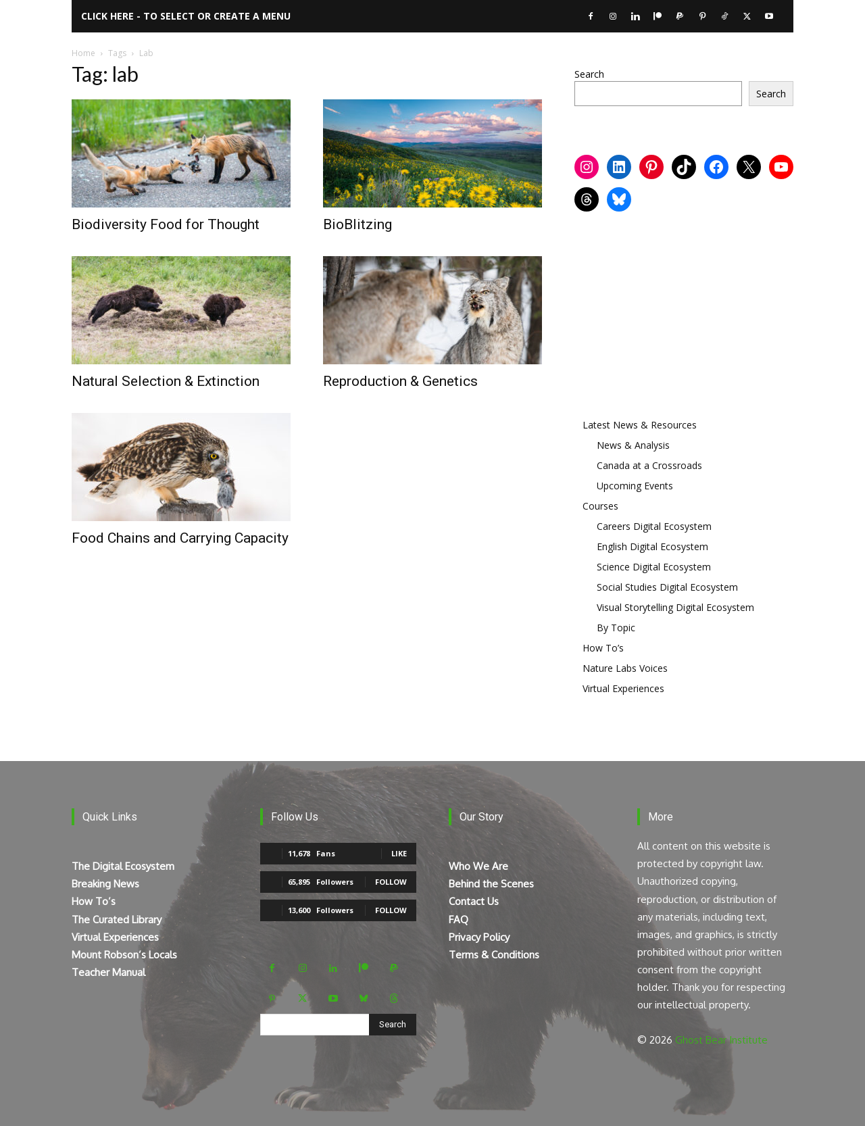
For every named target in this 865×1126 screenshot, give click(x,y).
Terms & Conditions (494, 954)
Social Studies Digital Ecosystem (667, 587)
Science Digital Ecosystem (654, 566)
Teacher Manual (108, 972)
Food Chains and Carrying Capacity (180, 538)
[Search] (392, 1024)
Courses (600, 505)
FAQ (458, 919)
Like (399, 853)
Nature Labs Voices (625, 668)
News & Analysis (633, 445)
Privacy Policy (479, 937)
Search (589, 74)
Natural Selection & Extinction (166, 381)
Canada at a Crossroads (649, 465)
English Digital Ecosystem (652, 546)
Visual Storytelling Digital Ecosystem (675, 607)
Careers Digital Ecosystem (654, 526)
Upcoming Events (635, 485)
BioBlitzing (357, 224)
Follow (391, 882)
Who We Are (478, 866)
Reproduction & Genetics (400, 381)
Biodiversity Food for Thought (166, 224)
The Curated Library (117, 919)
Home (83, 53)
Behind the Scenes (491, 883)
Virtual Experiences (623, 688)
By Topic (616, 627)
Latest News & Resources (640, 424)
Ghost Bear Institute (721, 1039)
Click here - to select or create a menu (186, 15)
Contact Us (474, 901)
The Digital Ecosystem (123, 866)
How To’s (603, 647)
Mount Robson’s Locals (124, 954)
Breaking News (105, 883)
